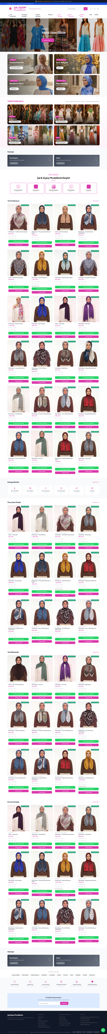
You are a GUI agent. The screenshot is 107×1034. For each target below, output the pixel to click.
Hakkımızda (40, 1017)
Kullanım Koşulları (42, 1025)
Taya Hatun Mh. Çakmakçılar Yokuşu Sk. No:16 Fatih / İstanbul (89, 1017)
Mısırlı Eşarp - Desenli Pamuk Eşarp (87, 277)
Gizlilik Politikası (41, 1023)
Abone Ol (64, 1003)
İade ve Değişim (63, 1019)
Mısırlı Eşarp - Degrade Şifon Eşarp (63, 277)
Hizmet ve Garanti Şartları (65, 1023)
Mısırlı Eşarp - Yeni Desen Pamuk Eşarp (17, 231)
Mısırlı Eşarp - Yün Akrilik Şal (15, 413)
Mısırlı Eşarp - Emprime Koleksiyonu (87, 368)
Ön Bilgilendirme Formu (64, 1025)
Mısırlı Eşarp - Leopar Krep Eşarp (16, 368)
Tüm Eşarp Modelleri (27, 15)
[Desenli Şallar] (71, 188)
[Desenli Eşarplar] (18, 188)
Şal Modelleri (25, 975)
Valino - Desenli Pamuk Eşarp (15, 277)
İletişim (96, 14)
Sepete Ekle (18, 244)
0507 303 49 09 (11, 3)
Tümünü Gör (96, 201)
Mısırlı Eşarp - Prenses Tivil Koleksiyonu (41, 413)
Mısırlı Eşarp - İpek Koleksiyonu (39, 277)
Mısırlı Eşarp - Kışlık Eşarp (61, 368)
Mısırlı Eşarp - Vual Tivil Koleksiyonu (64, 413)
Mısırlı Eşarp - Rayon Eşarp (38, 323)
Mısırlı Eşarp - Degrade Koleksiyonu (87, 413)
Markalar (51, 14)
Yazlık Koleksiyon (35, 975)
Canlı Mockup (59, 15)
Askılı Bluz (78, 975)
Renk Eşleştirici (70, 15)
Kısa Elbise (44, 975)
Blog (90, 14)
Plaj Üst (59, 975)
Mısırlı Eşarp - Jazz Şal (37, 458)
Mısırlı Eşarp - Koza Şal (84, 323)
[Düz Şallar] (88, 188)
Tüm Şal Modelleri (40, 15)
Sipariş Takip (62, 1017)
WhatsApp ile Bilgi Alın (18, 241)
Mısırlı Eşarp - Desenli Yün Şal (15, 323)
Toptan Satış (81, 15)
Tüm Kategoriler (14, 15)
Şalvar (71, 975)
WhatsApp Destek (85, 1024)
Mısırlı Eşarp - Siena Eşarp (84, 458)
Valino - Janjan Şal (59, 323)
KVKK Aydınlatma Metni (43, 1021)
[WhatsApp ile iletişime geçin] (103, 1030)
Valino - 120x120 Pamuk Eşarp (16, 684)
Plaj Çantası (92, 975)
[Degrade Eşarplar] (53, 188)
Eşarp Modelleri (16, 975)
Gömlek (85, 975)
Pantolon (65, 975)
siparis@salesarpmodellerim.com (25, 3)
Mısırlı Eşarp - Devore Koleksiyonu (16, 458)
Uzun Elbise (52, 975)
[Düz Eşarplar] (36, 188)
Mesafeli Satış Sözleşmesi (44, 1027)
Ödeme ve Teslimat (63, 1021)
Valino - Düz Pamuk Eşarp (61, 231)
